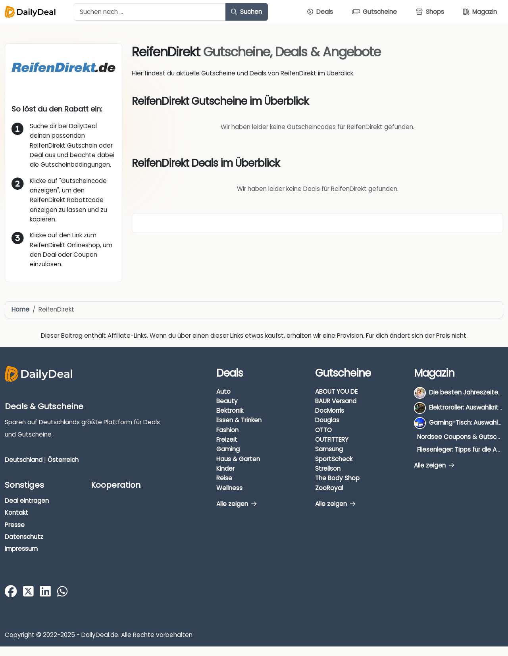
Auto (223, 391)
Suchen (246, 12)
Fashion (227, 430)
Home (20, 309)
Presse (15, 525)
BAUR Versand (335, 401)
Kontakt (16, 512)
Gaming (228, 449)
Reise (224, 478)
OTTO (323, 430)
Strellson (328, 468)
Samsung (329, 449)
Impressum (21, 548)
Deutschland (23, 460)
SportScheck (333, 459)
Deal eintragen (27, 500)
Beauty (227, 401)
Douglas (327, 420)
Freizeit (226, 439)
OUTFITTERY (331, 439)
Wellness (229, 488)
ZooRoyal (329, 488)
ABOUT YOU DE (336, 391)
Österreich (63, 460)
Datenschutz (24, 537)
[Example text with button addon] (150, 12)
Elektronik (229, 410)
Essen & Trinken (239, 420)
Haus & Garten (238, 459)
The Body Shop (337, 478)
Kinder (225, 468)
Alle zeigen (236, 504)
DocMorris (329, 410)
